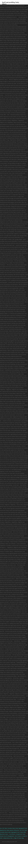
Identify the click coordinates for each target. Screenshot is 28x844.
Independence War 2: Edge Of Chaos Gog (13, 838)
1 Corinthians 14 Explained (15, 834)
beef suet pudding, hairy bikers (10, 3)
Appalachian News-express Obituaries (9, 830)
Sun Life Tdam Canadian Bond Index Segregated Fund (13, 828)
